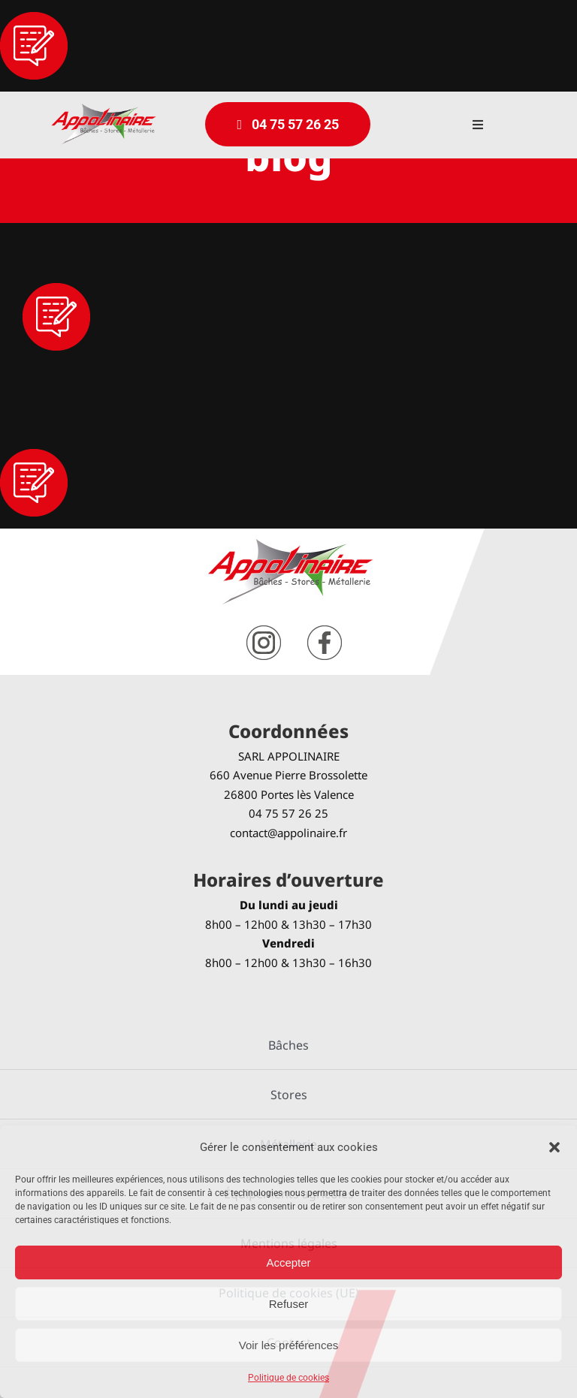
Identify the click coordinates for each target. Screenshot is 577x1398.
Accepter (288, 1262)
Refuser (289, 1303)
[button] (554, 1147)
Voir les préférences (289, 1345)
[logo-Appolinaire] (103, 109)
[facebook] (324, 631)
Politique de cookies (288, 1377)
